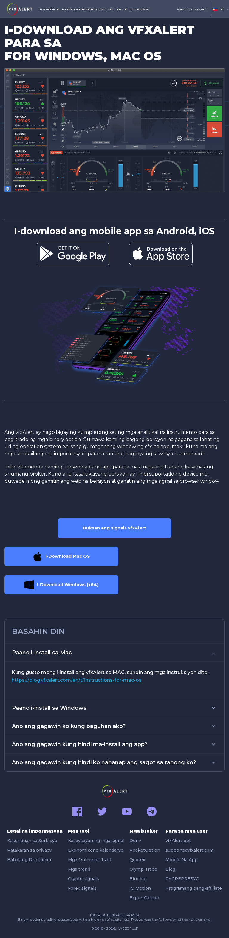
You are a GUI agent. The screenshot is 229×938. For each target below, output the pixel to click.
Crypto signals (83, 878)
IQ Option (140, 888)
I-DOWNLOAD (71, 9)
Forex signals (82, 888)
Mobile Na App (181, 859)
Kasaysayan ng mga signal (96, 840)
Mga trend (79, 869)
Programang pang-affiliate (193, 888)
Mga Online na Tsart (90, 859)
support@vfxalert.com (189, 850)
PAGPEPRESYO (139, 9)
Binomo (137, 878)
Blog (170, 869)
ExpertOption (144, 897)
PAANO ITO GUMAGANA (97, 9)
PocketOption (144, 850)
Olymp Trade (143, 869)
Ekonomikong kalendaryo (95, 850)
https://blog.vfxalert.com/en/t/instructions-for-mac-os (77, 680)
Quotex (137, 859)
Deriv (135, 840)
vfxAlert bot (178, 840)
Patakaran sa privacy (29, 850)
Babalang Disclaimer (29, 859)
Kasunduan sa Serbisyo (32, 840)
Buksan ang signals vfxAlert (114, 528)
